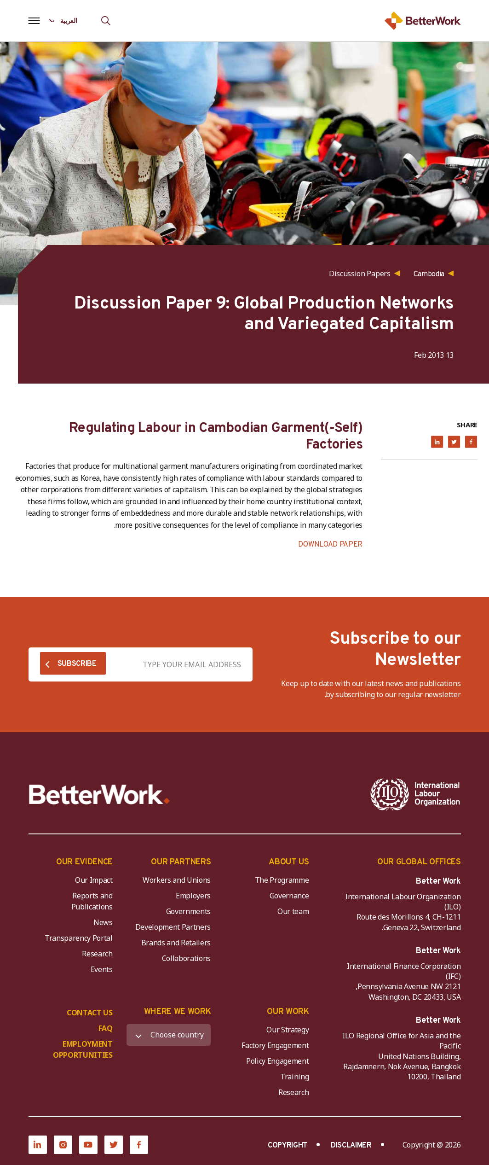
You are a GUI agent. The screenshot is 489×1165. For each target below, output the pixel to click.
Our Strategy (287, 1030)
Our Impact (94, 880)
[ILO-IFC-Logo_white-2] (415, 794)
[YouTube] (88, 1145)
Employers (193, 896)
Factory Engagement (275, 1045)
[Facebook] (139, 1145)
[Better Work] (100, 794)
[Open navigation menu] (34, 20)
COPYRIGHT (287, 1145)
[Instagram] (63, 1145)
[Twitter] (113, 1145)
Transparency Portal (79, 938)
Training (294, 1077)
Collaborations (186, 958)
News (103, 922)
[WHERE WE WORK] (169, 1035)
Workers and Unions (177, 880)
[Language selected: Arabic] (69, 20)
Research (97, 954)
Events (102, 969)
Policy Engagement (276, 1061)
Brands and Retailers (176, 943)
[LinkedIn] (38, 1145)
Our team (293, 911)
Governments (188, 911)
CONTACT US (90, 1013)
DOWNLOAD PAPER (330, 544)
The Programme (282, 880)
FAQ (105, 1028)
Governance (289, 896)
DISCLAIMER (351, 1145)
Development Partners (173, 927)
